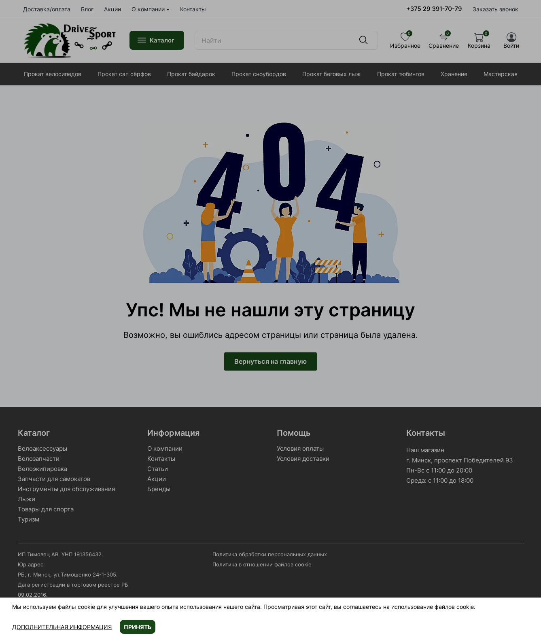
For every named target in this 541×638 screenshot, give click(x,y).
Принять (137, 626)
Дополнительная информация (62, 626)
